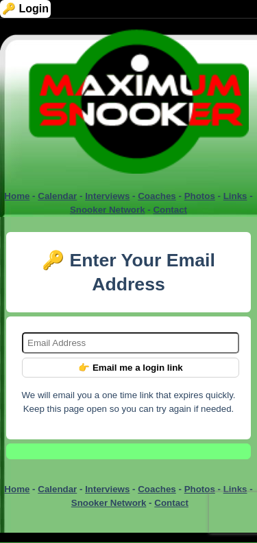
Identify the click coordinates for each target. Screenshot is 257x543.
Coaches (157, 196)
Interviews (107, 196)
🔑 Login (25, 8)
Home (16, 196)
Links (235, 196)
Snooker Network (107, 210)
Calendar (57, 196)
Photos (199, 196)
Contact (170, 210)
